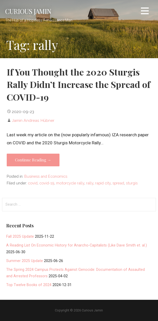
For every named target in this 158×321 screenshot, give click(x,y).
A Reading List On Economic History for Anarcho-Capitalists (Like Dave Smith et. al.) (76, 245)
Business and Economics (45, 176)
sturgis (132, 183)
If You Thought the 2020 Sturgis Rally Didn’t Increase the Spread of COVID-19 (78, 84)
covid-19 (46, 183)
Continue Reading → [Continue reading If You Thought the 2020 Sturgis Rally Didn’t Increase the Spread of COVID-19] (33, 159)
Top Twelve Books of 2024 (28, 285)
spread (118, 183)
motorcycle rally (70, 183)
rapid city (103, 183)
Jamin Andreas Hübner (33, 120)
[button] (145, 11)
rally (89, 183)
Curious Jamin (28, 11)
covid (32, 183)
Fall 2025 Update (20, 236)
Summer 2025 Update (24, 261)
